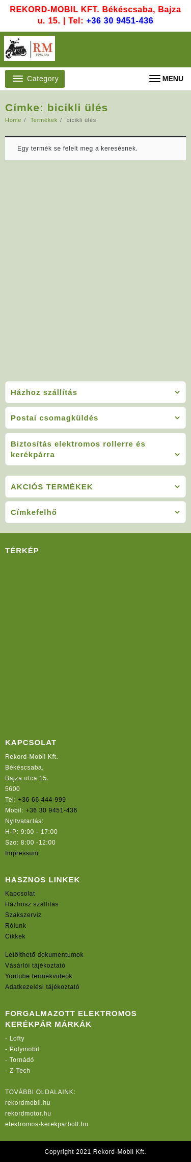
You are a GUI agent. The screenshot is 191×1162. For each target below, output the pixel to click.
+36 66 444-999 (42, 799)
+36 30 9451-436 (119, 20)
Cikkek (15, 936)
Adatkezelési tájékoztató (42, 987)
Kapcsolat (20, 893)
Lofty (17, 1038)
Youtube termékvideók (38, 976)
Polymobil (24, 1049)
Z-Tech (20, 1070)
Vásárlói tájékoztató (35, 965)
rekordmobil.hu (27, 1102)
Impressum (22, 853)
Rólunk (15, 925)
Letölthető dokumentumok (44, 954)
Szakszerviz (23, 915)
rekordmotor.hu (28, 1113)
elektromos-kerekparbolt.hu (47, 1124)
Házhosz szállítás (32, 904)
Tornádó (22, 1060)
